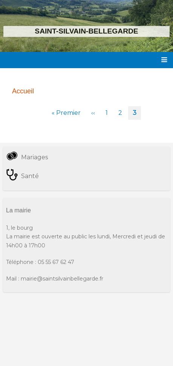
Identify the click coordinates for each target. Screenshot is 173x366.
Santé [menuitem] (30, 176)
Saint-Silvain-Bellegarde (86, 31)
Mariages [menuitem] (34, 157)
